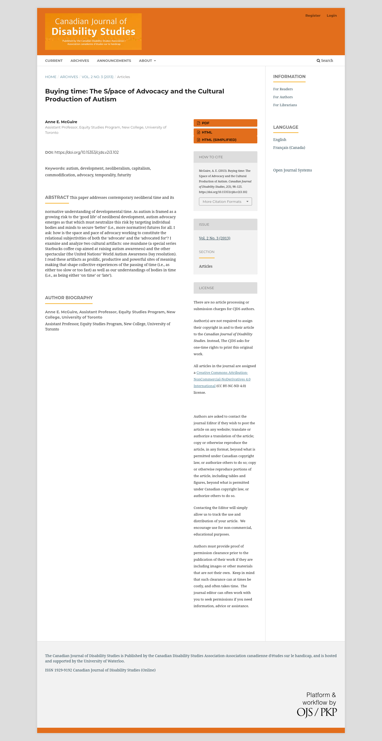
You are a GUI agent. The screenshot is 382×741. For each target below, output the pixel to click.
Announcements (114, 60)
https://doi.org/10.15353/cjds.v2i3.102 (87, 152)
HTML (206, 132)
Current (54, 60)
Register (312, 15)
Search (325, 60)
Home (51, 77)
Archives (80, 60)
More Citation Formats (222, 201)
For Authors (283, 97)
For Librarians (285, 104)
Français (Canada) (289, 147)
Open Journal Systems (292, 170)
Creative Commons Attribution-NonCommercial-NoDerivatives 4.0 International (222, 379)
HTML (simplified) (218, 140)
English (279, 139)
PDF (205, 123)
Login (332, 15)
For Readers (283, 89)
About (146, 60)
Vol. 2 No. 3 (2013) (98, 77)
